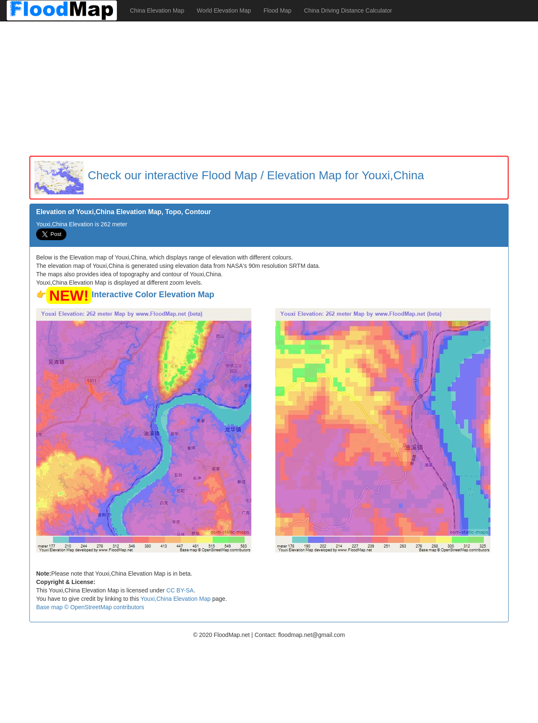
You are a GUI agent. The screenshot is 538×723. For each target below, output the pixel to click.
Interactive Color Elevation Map (153, 294)
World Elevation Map (224, 10)
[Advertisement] (269, 88)
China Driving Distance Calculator (348, 10)
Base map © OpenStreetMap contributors (90, 607)
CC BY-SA (180, 590)
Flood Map (277, 10)
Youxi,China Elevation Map (175, 598)
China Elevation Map (157, 10)
